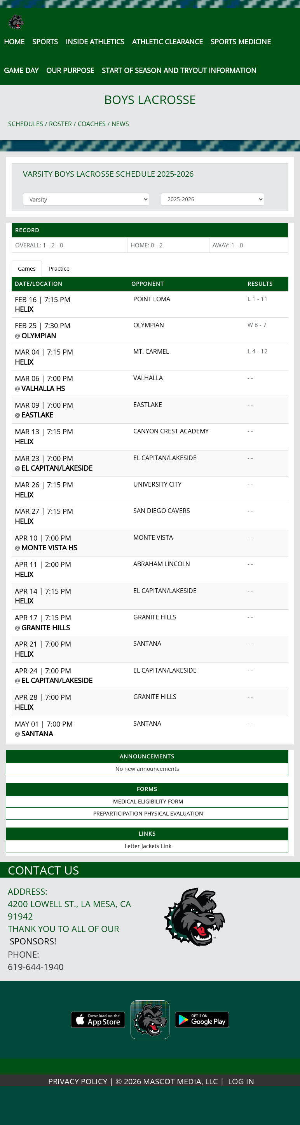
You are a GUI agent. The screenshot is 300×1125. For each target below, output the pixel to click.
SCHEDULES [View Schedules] (25, 124)
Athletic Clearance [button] (167, 41)
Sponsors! (33, 941)
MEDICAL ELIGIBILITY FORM (148, 801)
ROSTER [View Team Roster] (60, 124)
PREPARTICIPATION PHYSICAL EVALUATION (148, 813)
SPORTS (45, 41)
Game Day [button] (21, 70)
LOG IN (241, 1081)
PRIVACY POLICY (77, 1081)
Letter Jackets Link (148, 846)
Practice (59, 268)
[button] (179, 70)
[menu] (14, 41)
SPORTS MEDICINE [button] (241, 41)
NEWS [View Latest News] (120, 124)
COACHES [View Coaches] (92, 124)
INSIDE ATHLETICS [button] (95, 41)
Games (27, 268)
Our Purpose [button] (70, 70)
